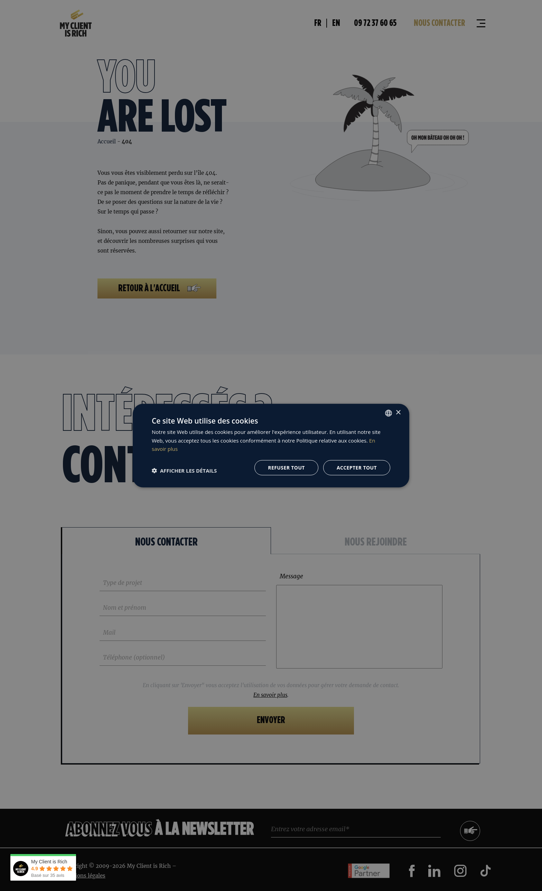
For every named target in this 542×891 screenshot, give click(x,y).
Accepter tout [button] (357, 467)
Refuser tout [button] (286, 467)
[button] (184, 470)
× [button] (398, 412)
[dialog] (271, 445)
